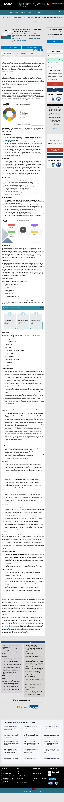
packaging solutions (37, 69)
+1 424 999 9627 (41, 3)
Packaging (8, 17)
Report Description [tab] (6, 53)
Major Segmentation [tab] (36, 53)
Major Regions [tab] (16, 55)
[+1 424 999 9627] (34, 4)
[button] (9, 31)
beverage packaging (15, 348)
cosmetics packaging (19, 351)
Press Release (10, 12)
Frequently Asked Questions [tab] (21, 53)
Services (23, 12)
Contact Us (38, 12)
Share (43, 50)
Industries (17, 12)
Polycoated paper (19, 371)
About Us (31, 12)
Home (3, 12)
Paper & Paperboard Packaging (20, 17)
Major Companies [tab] (6, 55)
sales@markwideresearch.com (25, 784)
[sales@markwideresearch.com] (48, 4)
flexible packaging (9, 140)
